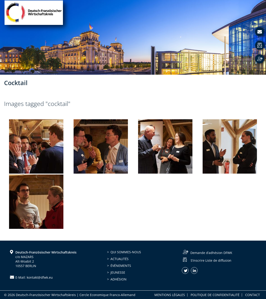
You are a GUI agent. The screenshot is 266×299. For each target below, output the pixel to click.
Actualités (119, 259)
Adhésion (118, 279)
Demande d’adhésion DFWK (211, 253)
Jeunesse (117, 272)
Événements (120, 265)
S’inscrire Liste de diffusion (211, 260)
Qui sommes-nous (125, 252)
